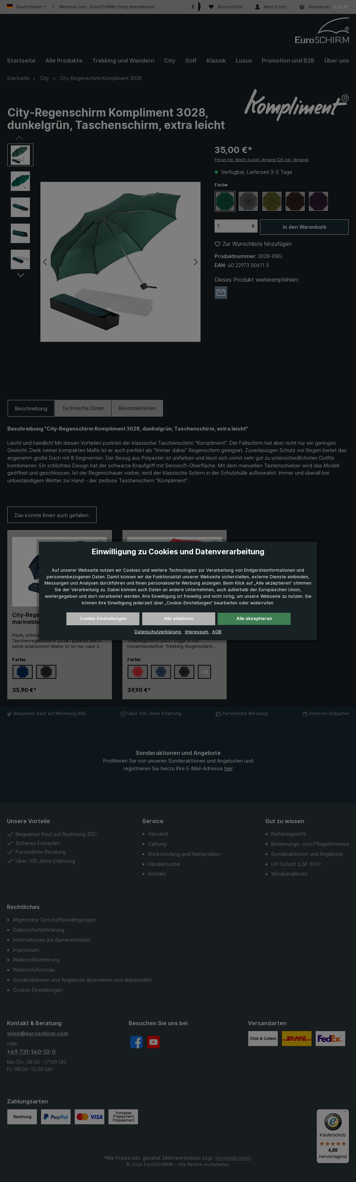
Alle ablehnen (178, 618)
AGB (216, 631)
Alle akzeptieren (254, 618)
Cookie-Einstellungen (103, 618)
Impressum (197, 631)
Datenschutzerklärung (158, 631)
